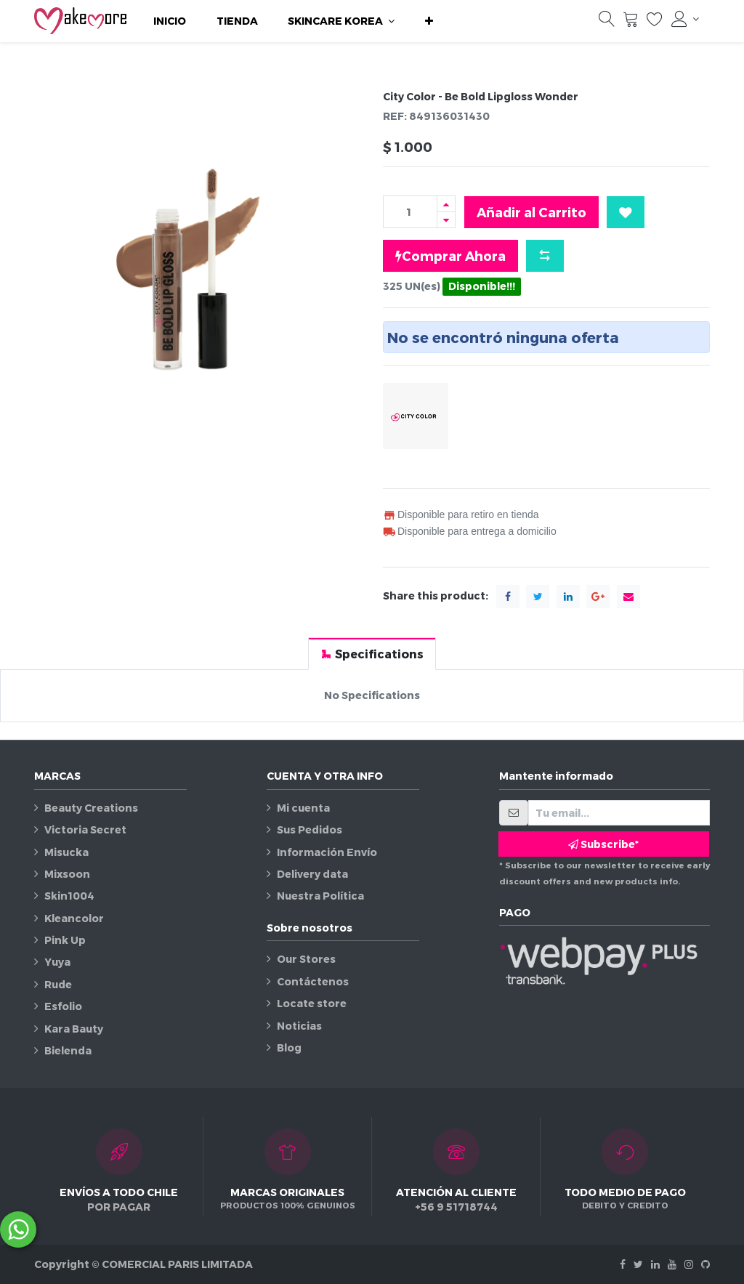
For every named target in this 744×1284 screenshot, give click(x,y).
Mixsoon (67, 874)
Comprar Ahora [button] (450, 256)
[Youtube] (672, 1264)
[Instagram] (688, 1264)
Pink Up (65, 940)
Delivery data (312, 874)
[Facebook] (623, 1264)
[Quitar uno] (446, 219)
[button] (429, 21)
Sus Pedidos (309, 829)
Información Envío (327, 852)
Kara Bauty (73, 1028)
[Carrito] (631, 22)
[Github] (705, 1264)
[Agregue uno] (446, 203)
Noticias (299, 1025)
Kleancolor (74, 918)
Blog (289, 1047)
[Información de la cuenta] (685, 19)
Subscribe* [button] (603, 844)
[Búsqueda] (607, 22)
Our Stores (306, 959)
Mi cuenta (303, 808)
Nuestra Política (320, 895)
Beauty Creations (91, 808)
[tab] (372, 653)
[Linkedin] (655, 1264)
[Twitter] (638, 1264)
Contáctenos (313, 981)
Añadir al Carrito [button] (531, 211)
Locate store (312, 1003)
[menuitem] (169, 21)
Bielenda (68, 1050)
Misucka (66, 852)
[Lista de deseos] (655, 22)
